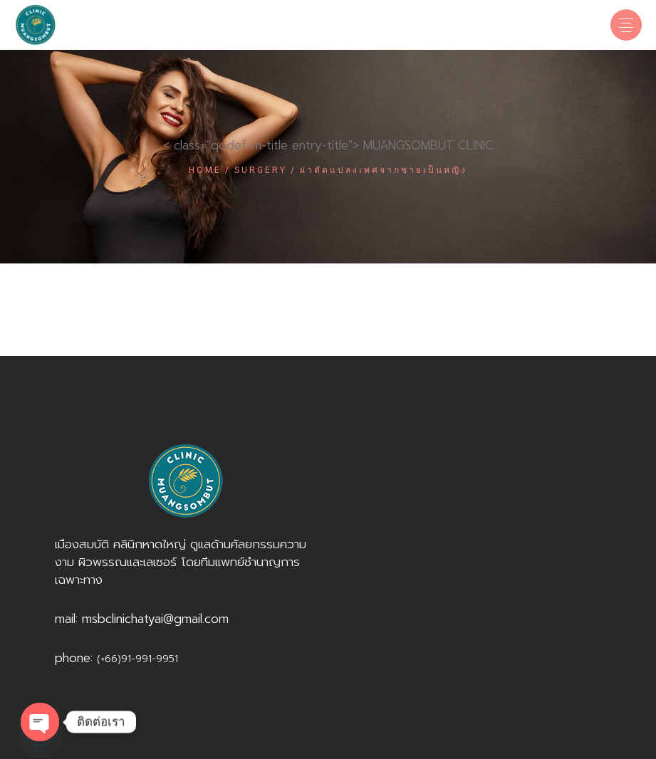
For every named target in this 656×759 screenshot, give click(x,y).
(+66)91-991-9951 (137, 658)
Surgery (260, 170)
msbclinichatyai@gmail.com (155, 618)
